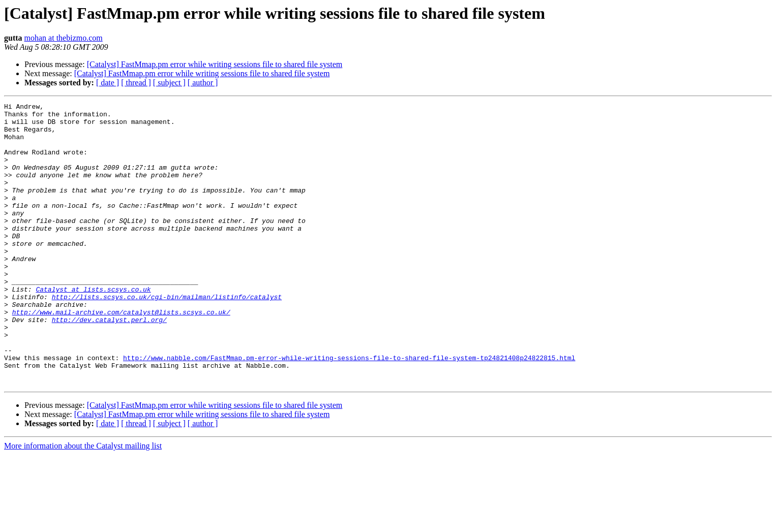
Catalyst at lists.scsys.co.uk (93, 327)
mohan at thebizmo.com (63, 38)
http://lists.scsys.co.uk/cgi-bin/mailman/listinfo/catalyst (167, 336)
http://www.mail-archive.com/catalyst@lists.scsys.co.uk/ (121, 354)
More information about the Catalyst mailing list (83, 502)
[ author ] (203, 82)
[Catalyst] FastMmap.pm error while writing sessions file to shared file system (215, 64)
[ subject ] (169, 82)
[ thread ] (136, 82)
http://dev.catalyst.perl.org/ (109, 363)
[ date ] (107, 82)
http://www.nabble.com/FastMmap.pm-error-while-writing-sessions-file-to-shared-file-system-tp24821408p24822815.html (349, 409)
